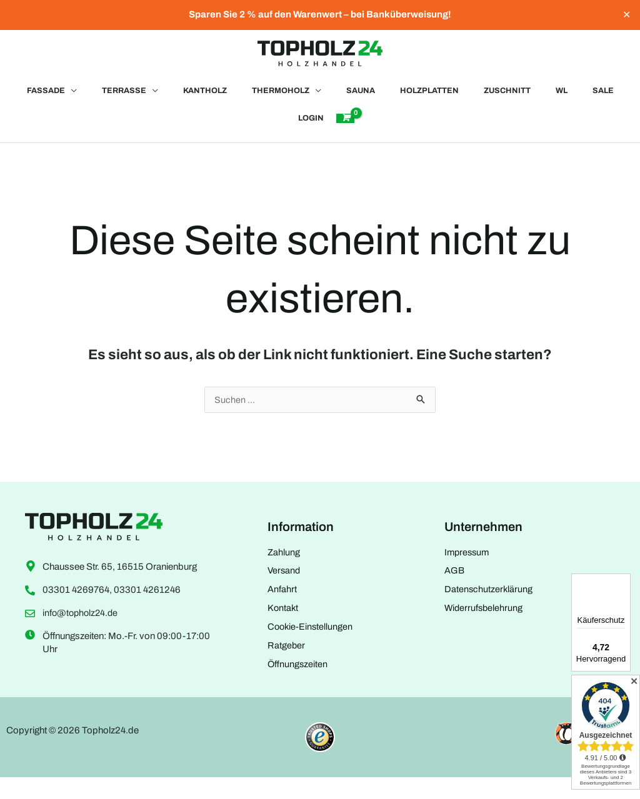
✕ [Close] (626, 15)
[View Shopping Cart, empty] (346, 131)
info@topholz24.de (81, 630)
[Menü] (620, 679)
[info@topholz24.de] (30, 630)
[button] (40, 97)
